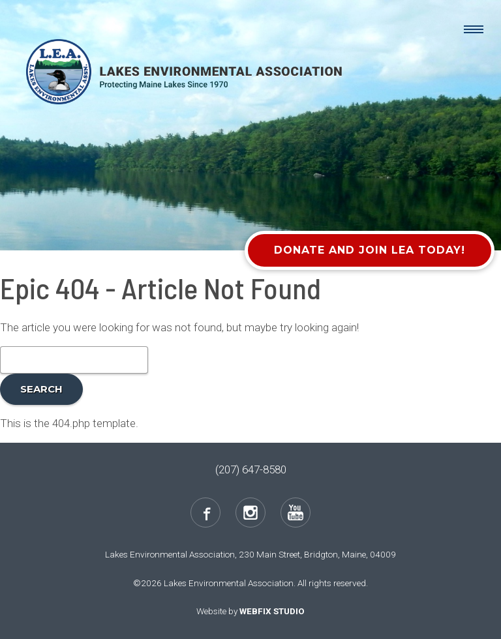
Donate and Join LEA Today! (369, 250)
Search (41, 389)
